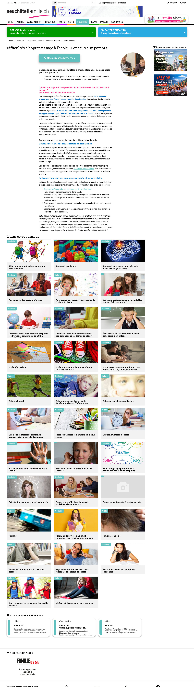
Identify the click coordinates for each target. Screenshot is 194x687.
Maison (104, 22)
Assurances (117, 22)
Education (50, 22)
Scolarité (82, 22)
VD (8, 3)
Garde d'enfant (34, 22)
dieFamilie (25, 3)
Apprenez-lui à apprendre (53, 187)
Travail (93, 22)
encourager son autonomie (84, 167)
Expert (101, 3)
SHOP (32, 3)
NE (15, 3)
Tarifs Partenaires (119, 3)
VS (18, 3)
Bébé (10, 22)
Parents (20, 22)
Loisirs (62, 22)
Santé (71, 22)
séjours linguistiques (123, 33)
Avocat (108, 3)
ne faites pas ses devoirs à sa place (78, 187)
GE (12, 3)
